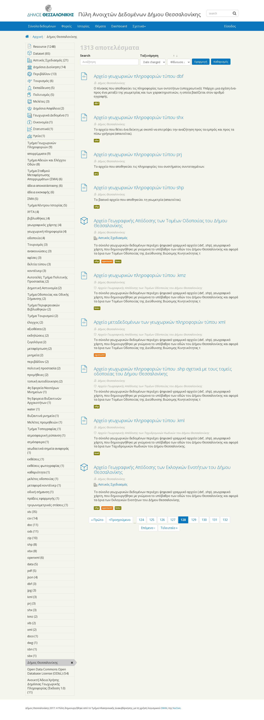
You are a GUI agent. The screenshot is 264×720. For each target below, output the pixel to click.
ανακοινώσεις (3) (50, 251)
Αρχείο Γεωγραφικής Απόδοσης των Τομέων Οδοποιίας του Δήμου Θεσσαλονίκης (160, 222)
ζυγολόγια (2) (50, 342)
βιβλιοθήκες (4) (50, 219)
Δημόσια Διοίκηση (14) (50, 68)
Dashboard (119, 26)
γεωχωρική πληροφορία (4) (50, 232)
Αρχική (38, 37)
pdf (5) (42, 571)
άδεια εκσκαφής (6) (50, 192)
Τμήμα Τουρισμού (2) (50, 316)
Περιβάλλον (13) (50, 74)
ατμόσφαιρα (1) (50, 442)
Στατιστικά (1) (50, 129)
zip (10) (42, 538)
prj (96, 173)
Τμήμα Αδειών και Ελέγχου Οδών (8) (50, 162)
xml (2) (42, 630)
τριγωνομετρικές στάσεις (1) (50, 505)
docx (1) (43, 636)
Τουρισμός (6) (50, 81)
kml (97, 453)
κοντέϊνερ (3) (50, 271)
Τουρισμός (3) (50, 245)
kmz (118, 261)
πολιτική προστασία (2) (50, 368)
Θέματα (100, 26)
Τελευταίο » (168, 528)
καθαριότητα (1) (50, 472)
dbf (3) (42, 584)
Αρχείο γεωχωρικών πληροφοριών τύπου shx (138, 117)
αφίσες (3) (47, 258)
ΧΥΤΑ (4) (44, 212)
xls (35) (42, 512)
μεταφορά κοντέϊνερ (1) (50, 486)
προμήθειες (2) (50, 375)
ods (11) (43, 531)
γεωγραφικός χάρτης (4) (50, 225)
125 (151, 520)
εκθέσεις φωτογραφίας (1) (50, 466)
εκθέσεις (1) (49, 459)
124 (141, 520)
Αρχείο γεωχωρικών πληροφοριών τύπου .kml (139, 420)
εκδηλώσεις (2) (50, 336)
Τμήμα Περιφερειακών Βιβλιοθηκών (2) (50, 307)
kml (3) (42, 597)
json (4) (43, 577)
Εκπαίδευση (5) (50, 88)
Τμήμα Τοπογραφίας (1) (50, 429)
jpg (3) (42, 590)
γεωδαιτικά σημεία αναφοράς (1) (50, 451)
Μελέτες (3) (50, 102)
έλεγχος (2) (48, 322)
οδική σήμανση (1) (50, 492)
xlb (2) (41, 623)
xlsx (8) (42, 551)
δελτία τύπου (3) (50, 264)
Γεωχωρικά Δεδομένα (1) (50, 116)
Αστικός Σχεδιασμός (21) (50, 61)
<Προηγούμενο (120, 520)
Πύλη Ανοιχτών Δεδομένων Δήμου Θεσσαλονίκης (139, 14)
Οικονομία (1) (50, 123)
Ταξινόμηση (149, 56)
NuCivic (177, 708)
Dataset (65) (50, 54)
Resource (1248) (50, 47)
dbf (97, 103)
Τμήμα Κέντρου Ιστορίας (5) (50, 205)
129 (193, 520)
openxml (107, 261)
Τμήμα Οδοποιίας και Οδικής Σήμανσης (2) (50, 297)
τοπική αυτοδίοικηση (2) (50, 382)
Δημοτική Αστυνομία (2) (50, 288)
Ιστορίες (83, 26)
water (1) (45, 409)
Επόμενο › (148, 528)
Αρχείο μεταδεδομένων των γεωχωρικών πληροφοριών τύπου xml (159, 322)
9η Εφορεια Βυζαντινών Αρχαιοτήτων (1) (50, 401)
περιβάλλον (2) (50, 362)
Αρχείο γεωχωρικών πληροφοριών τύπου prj (138, 154)
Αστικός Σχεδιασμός (113, 238)
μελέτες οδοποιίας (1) (50, 479)
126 (162, 520)
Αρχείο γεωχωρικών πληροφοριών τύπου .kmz (140, 275)
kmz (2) (43, 616)
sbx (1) (42, 656)
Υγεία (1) (50, 136)
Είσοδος (230, 26)
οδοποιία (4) (50, 238)
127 (172, 520)
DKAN (164, 708)
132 (225, 520)
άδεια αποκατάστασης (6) (50, 186)
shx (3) (42, 610)
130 (204, 520)
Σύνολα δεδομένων (42, 26)
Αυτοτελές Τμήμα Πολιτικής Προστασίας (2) (50, 280)
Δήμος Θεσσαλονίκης (50, 663)
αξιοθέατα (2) (50, 329)
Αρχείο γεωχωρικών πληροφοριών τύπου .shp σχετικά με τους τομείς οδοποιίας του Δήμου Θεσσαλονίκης (163, 371)
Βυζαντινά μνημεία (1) (50, 416)
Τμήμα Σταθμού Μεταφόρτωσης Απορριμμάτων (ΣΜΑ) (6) (50, 175)
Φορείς (66, 26)
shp (97, 206)
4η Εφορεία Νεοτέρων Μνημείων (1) (50, 390)
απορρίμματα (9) (50, 154)
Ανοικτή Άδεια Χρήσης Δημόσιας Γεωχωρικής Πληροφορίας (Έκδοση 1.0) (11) (50, 686)
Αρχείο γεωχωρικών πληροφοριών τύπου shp (139, 187)
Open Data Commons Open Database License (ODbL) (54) (50, 672)
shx (97, 140)
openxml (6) (49, 558)
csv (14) (42, 518)
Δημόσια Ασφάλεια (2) (50, 109)
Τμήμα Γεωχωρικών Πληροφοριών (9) (50, 145)
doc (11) (43, 525)
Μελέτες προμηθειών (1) (50, 422)
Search (85, 56)
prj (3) (41, 603)
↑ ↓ (172, 56)
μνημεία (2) (49, 355)
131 (214, 520)
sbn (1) (42, 649)
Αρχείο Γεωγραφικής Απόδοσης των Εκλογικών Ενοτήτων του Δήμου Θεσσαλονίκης (162, 469)
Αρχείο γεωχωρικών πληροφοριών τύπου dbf (138, 76)
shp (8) (42, 544)
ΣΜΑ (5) (44, 199)
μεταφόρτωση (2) (50, 349)
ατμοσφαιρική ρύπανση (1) (50, 436)
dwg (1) (43, 643)
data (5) (43, 564)
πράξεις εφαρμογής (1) (50, 499)
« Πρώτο (97, 520)
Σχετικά (139, 26)
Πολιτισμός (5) (50, 95)
